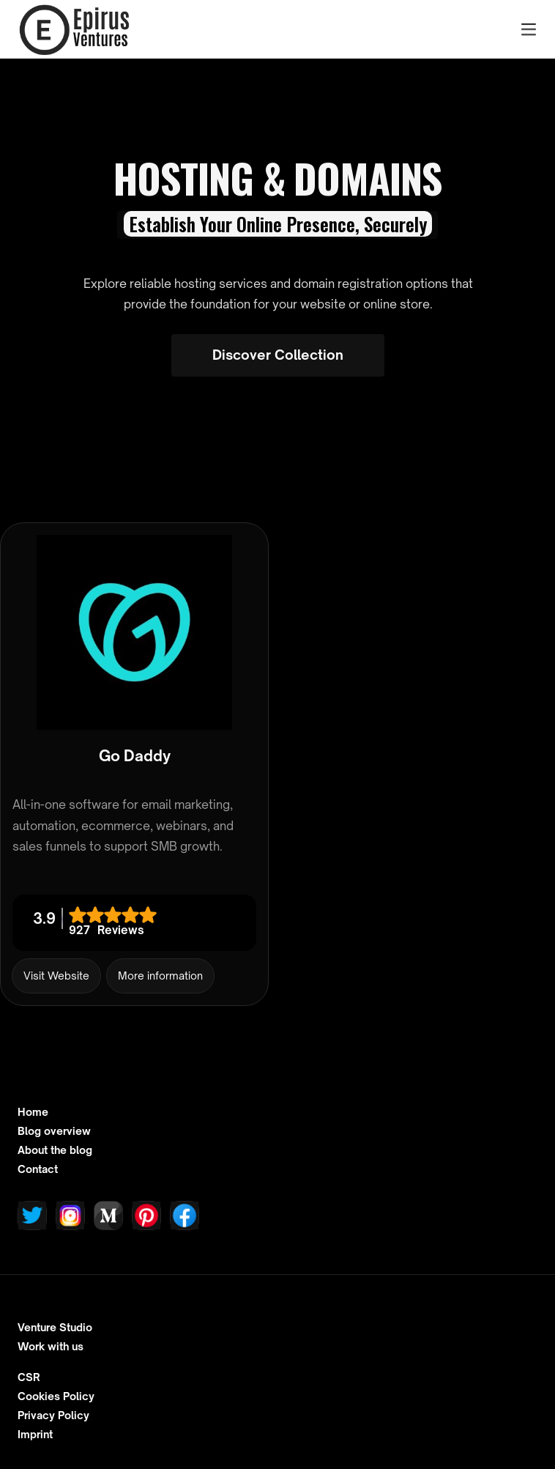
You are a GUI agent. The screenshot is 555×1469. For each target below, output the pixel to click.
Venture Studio (55, 1327)
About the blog (55, 1150)
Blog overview (54, 1131)
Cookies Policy (56, 1396)
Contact (38, 1169)
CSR (29, 1377)
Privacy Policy (53, 1415)
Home (33, 1112)
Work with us (50, 1347)
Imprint (35, 1434)
